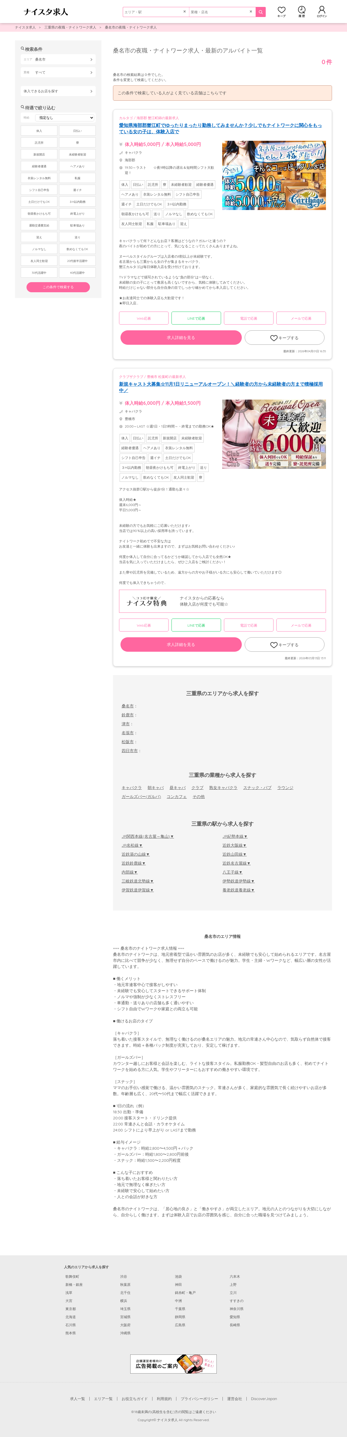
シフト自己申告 (39, 190)
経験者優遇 (39, 166)
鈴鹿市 (128, 714)
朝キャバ (156, 787)
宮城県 (125, 1317)
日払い (77, 131)
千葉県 (180, 1309)
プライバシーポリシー (199, 1398)
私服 (77, 178)
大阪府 (125, 1325)
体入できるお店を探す (41, 91)
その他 (199, 796)
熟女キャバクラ (223, 787)
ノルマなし (39, 249)
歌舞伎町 (72, 1276)
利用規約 (164, 1398)
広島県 (180, 1325)
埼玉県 (125, 1309)
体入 (39, 131)
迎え (39, 237)
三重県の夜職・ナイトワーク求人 (70, 27)
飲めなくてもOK (77, 249)
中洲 (178, 1301)
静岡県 (180, 1317)
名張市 (128, 732)
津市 (126, 723)
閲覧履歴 (302, 11)
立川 (233, 1292)
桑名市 (128, 706)
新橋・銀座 (74, 1284)
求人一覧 (77, 1398)
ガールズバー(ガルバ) (141, 796)
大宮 (68, 1301)
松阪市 (128, 741)
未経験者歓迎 (77, 154)
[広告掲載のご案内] (173, 1363)
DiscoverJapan (264, 1398)
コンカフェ (177, 796)
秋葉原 (125, 1284)
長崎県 (235, 1325)
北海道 (70, 1317)
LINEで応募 (196, 318)
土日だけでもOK (39, 202)
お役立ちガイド (135, 1398)
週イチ (77, 190)
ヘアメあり (77, 166)
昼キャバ (177, 787)
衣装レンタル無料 (39, 178)
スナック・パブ (257, 787)
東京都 (70, 1309)
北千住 (125, 1292)
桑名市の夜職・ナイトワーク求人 (131, 27)
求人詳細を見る (181, 337)
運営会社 (234, 1398)
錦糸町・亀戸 (185, 1292)
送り (77, 237)
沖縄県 (125, 1333)
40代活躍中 (77, 273)
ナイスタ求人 (25, 27)
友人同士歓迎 (39, 261)
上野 (233, 1284)
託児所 (39, 143)
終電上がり (77, 214)
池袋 (178, 1276)
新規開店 (39, 154)
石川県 (70, 1325)
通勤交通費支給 (39, 225)
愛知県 (235, 1317)
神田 (178, 1284)
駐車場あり (77, 225)
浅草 (68, 1292)
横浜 (123, 1301)
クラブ (197, 787)
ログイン (322, 11)
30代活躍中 (39, 273)
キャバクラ (132, 787)
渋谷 (123, 1276)
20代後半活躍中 (77, 261)
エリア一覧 (103, 1398)
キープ (281, 11)
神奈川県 (237, 1309)
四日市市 (130, 750)
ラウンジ (285, 787)
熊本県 (70, 1333)
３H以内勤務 (77, 202)
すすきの (237, 1301)
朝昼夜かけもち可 (39, 214)
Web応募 (144, 318)
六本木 (235, 1276)
